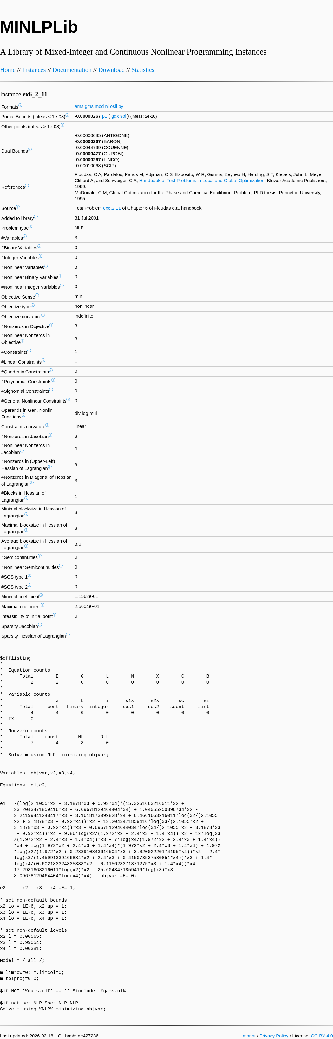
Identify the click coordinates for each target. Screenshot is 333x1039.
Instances (34, 69)
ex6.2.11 (112, 208)
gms (89, 106)
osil (113, 106)
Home (8, 69)
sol (123, 116)
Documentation (72, 69)
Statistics (142, 69)
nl (107, 106)
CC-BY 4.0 (322, 1035)
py (120, 106)
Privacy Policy (273, 1035)
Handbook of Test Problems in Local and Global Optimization (201, 180)
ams (79, 106)
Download (111, 69)
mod (99, 106)
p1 (104, 116)
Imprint (248, 1035)
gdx (115, 116)
